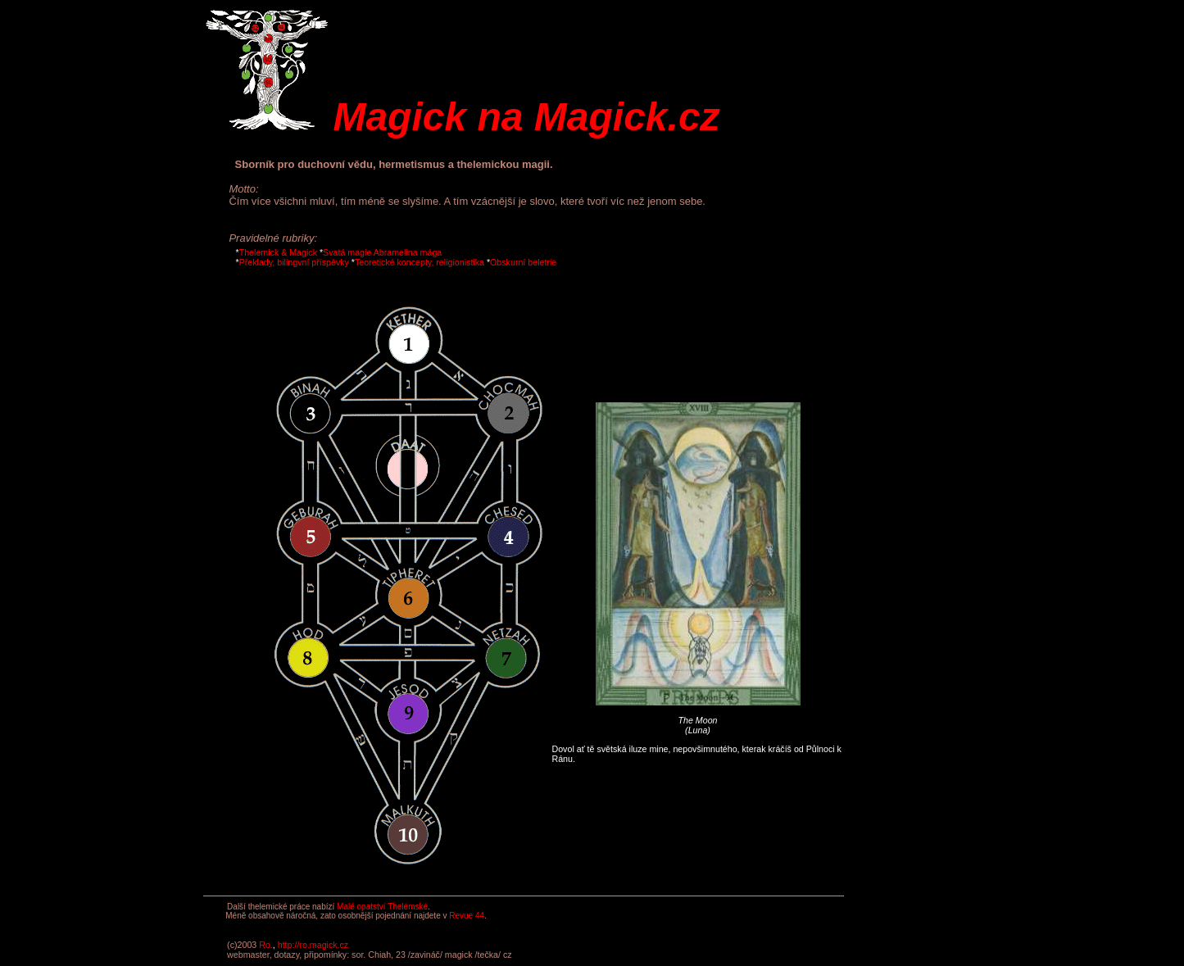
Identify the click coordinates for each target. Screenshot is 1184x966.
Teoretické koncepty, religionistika (419, 262)
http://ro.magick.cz (313, 945)
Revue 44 (466, 915)
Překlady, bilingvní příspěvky (294, 262)
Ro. (266, 945)
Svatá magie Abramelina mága (382, 252)
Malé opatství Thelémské (382, 906)
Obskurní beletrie (523, 262)
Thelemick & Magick (278, 252)
